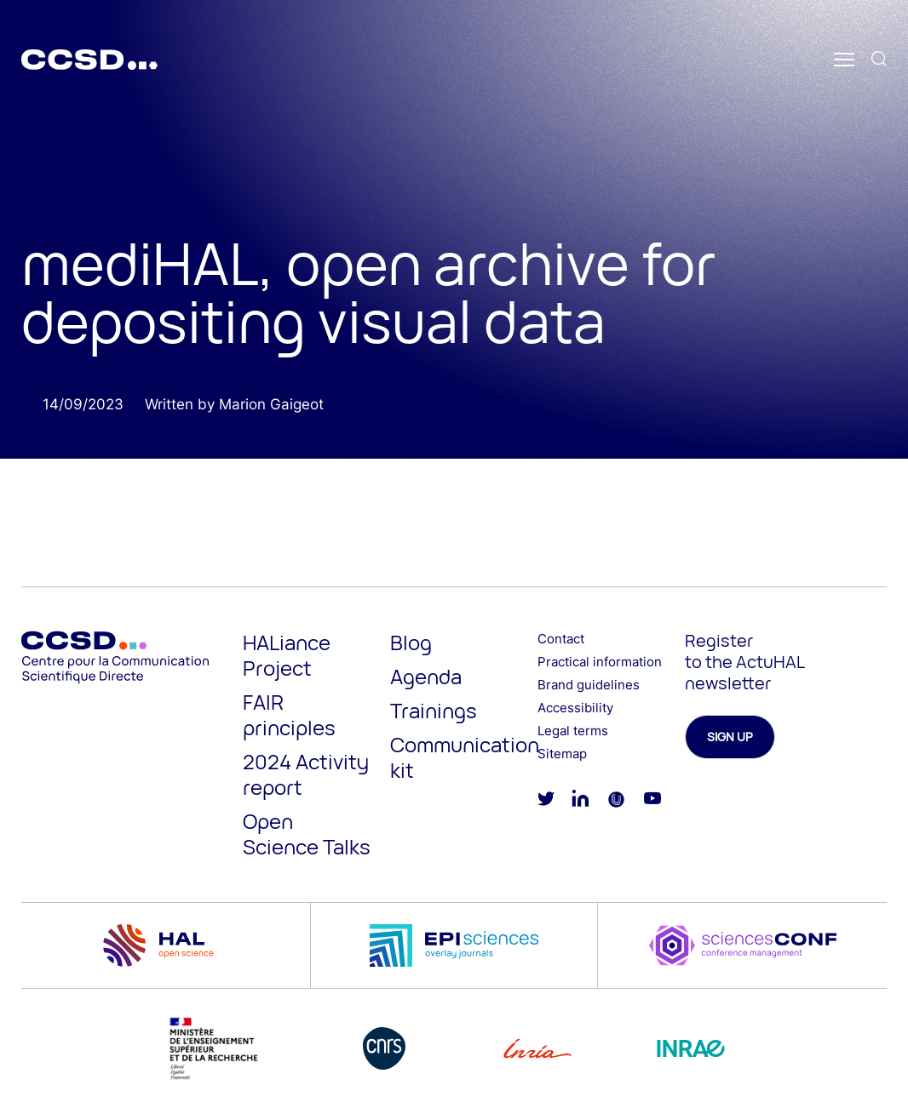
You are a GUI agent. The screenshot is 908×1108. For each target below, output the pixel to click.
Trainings (433, 710)
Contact (560, 639)
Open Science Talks (307, 833)
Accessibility (575, 708)
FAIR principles (289, 714)
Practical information (599, 662)
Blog (411, 642)
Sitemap (562, 753)
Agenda (426, 676)
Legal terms (572, 730)
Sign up (730, 736)
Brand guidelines (588, 685)
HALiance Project (286, 655)
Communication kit (464, 757)
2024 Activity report (306, 774)
